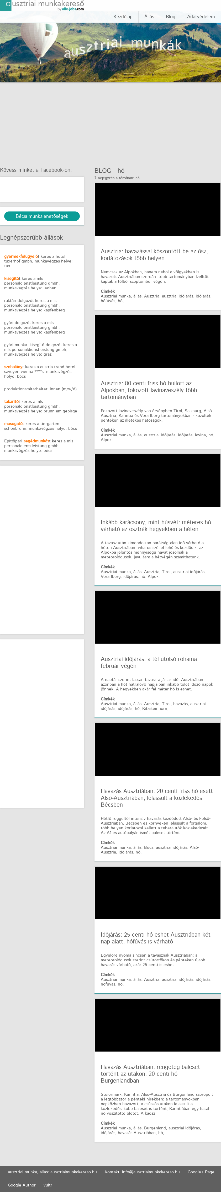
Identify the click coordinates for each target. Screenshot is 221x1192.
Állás (149, 16)
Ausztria (151, 296)
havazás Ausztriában (137, 1133)
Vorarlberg (111, 577)
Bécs (148, 848)
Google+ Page (201, 1172)
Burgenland (155, 1128)
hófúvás (108, 301)
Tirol (166, 572)
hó (121, 170)
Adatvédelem (201, 16)
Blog (170, 16)
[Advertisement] (110, 122)
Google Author (22, 1185)
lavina (200, 435)
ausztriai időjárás (177, 296)
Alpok (106, 440)
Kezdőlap (123, 16)
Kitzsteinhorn (154, 709)
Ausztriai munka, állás (121, 296)
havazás (180, 704)
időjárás (203, 296)
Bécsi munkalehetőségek (42, 216)
